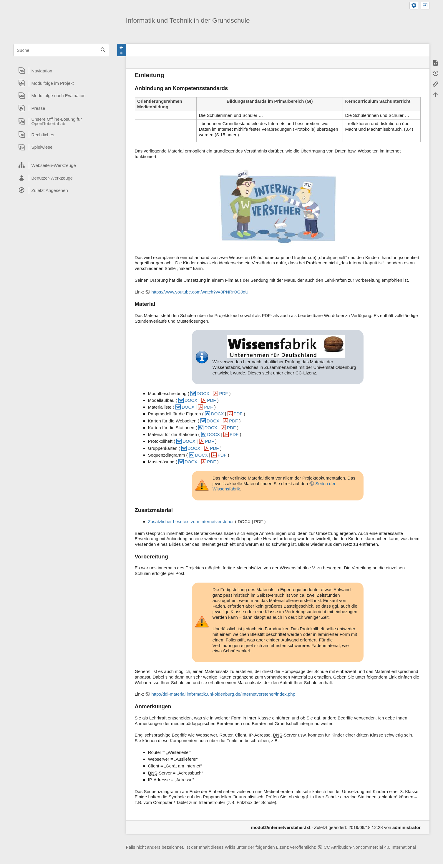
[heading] (61, 70)
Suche (103, 50)
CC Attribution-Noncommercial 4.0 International (369, 847)
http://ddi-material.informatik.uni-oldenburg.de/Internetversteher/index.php (223, 693)
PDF (223, 393)
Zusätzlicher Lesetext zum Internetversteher (191, 521)
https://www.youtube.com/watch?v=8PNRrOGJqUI (200, 291)
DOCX (203, 393)
